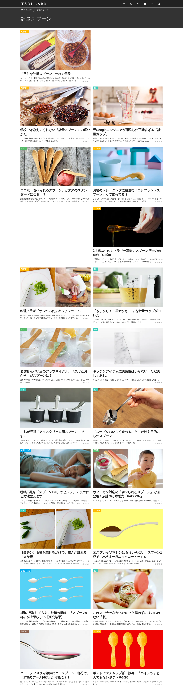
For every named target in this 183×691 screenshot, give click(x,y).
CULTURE (24, 631)
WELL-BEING (25, 450)
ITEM (95, 88)
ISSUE (23, 149)
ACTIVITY (24, 32)
